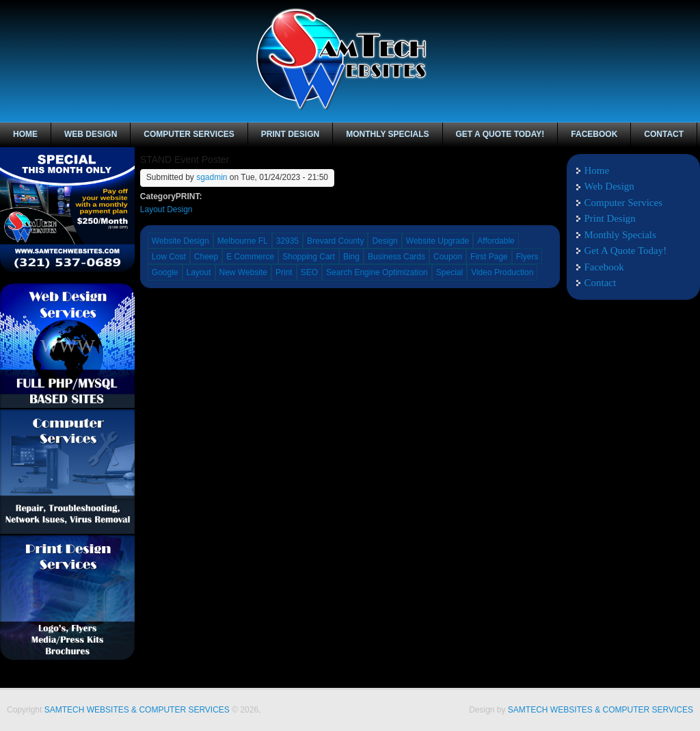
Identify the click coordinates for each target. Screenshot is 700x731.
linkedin (687, 19)
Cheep (206, 256)
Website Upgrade (438, 241)
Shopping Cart (308, 256)
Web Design (90, 134)
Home (25, 134)
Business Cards (396, 256)
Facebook (665, 19)
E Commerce (250, 256)
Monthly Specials (387, 134)
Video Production (502, 272)
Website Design (180, 241)
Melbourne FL (242, 241)
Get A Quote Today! (500, 134)
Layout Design (166, 209)
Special (449, 272)
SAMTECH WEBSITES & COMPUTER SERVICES (137, 710)
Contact (664, 134)
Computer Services (189, 134)
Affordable (496, 241)
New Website (243, 272)
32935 (287, 241)
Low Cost (169, 256)
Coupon (447, 256)
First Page (489, 256)
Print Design (290, 134)
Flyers (527, 256)
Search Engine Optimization (377, 272)
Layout (199, 272)
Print (284, 272)
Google (165, 272)
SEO (309, 272)
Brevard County (335, 241)
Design (384, 241)
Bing (351, 256)
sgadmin (211, 177)
